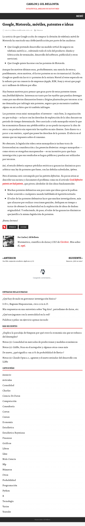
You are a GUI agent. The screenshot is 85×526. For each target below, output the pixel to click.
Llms (4, 453)
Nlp (4, 464)
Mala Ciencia (9, 459)
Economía (7, 422)
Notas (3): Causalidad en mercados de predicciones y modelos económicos (39, 342)
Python (6, 490)
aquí (23, 245)
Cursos (6, 417)
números (12, 227)
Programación (9, 485)
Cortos (5, 411)
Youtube (6, 511)
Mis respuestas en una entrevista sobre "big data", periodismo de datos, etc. (40, 309)
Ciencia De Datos (11, 396)
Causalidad (8, 385)
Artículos (7, 380)
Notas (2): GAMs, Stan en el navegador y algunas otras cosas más (35, 347)
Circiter (64, 242)
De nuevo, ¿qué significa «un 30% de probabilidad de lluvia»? (33, 352)
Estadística (8, 427)
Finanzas (7, 438)
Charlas (6, 390)
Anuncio (6, 374)
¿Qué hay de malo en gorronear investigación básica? (29, 298)
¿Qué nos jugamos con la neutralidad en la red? (26, 314)
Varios (5, 506)
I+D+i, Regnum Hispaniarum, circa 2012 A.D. (25, 304)
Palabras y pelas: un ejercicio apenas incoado (25, 319)
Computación (9, 401)
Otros (5, 475)
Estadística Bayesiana (13, 432)
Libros (5, 448)
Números (40, 30)
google (23, 227)
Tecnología (8, 501)
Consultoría (8, 406)
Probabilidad (9, 480)
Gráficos (6, 443)
